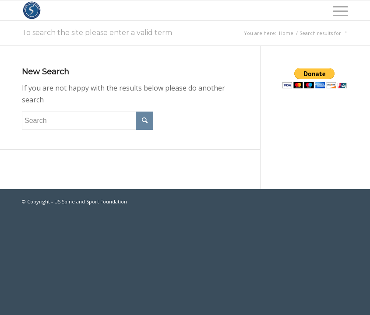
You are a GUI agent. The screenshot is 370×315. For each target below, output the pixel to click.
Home (286, 33)
